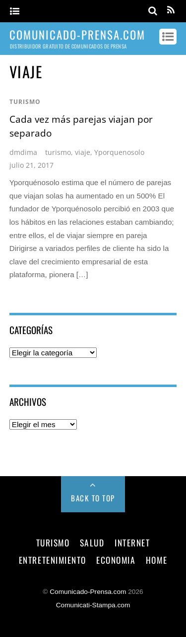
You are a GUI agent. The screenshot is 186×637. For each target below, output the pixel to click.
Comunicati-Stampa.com (93, 605)
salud (92, 542)
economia (115, 559)
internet (132, 542)
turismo (25, 102)
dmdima (23, 152)
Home (156, 559)
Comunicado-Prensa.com (88, 591)
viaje (82, 152)
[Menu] (14, 11)
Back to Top (93, 497)
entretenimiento (52, 559)
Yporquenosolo (119, 152)
